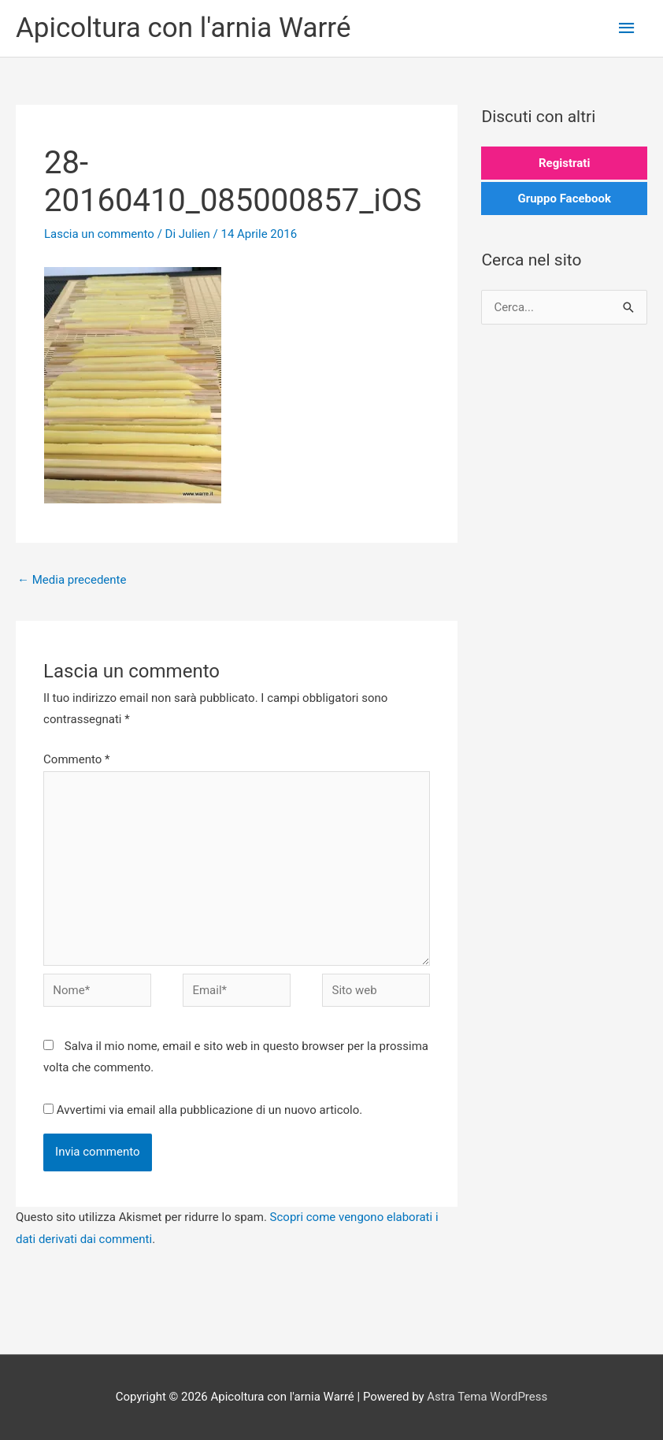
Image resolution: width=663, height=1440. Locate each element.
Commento (76, 759)
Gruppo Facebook (564, 198)
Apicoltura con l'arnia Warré (183, 28)
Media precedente (71, 580)
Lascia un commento (99, 234)
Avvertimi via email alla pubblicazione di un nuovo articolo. (209, 1110)
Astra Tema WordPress (487, 1397)
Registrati (564, 163)
